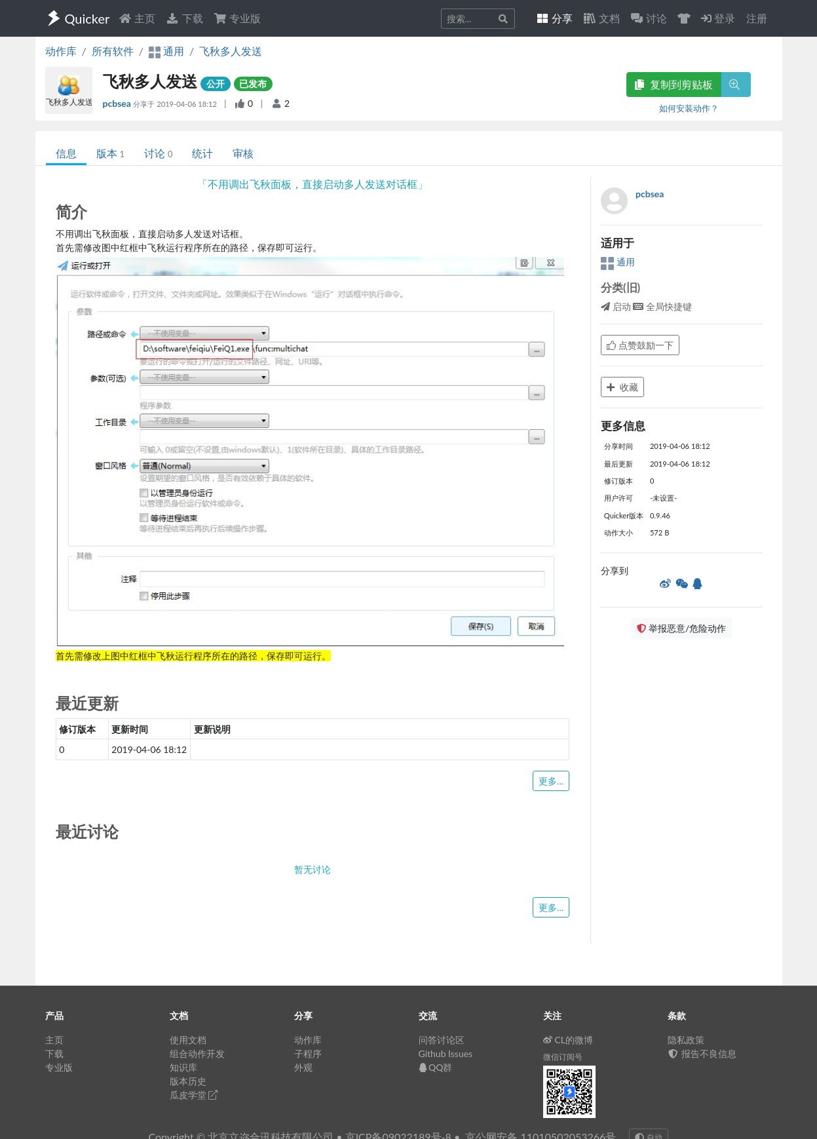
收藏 (622, 387)
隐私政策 (686, 1039)
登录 (718, 18)
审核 (243, 153)
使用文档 (188, 1039)
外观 (303, 1067)
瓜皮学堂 (194, 1094)
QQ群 (436, 1067)
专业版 (237, 18)
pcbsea (118, 103)
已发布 (253, 83)
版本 (110, 153)
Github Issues (446, 1053)
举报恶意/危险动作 (681, 628)
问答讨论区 (442, 1039)
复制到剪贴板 (673, 84)
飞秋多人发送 (230, 51)
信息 (66, 153)
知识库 (183, 1067)
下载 (184, 18)
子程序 (308, 1053)
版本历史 (188, 1081)
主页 (137, 18)
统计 (202, 153)
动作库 (61, 51)
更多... (551, 780)
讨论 (158, 153)
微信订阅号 (562, 1057)
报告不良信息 (702, 1053)
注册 (756, 18)
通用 (618, 261)
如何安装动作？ (689, 108)
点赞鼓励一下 (640, 345)
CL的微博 (568, 1039)
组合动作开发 (197, 1053)
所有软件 (113, 51)
